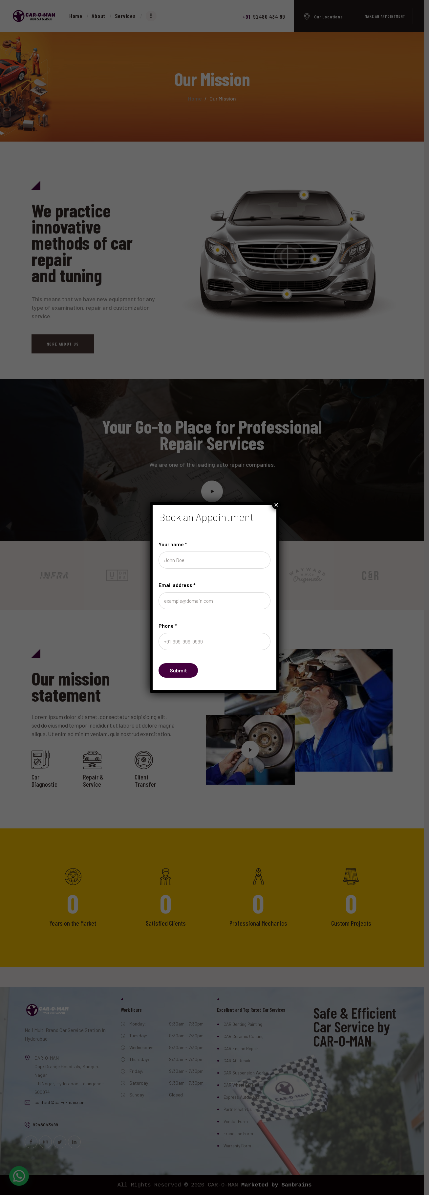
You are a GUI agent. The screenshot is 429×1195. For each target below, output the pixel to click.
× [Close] (276, 505)
